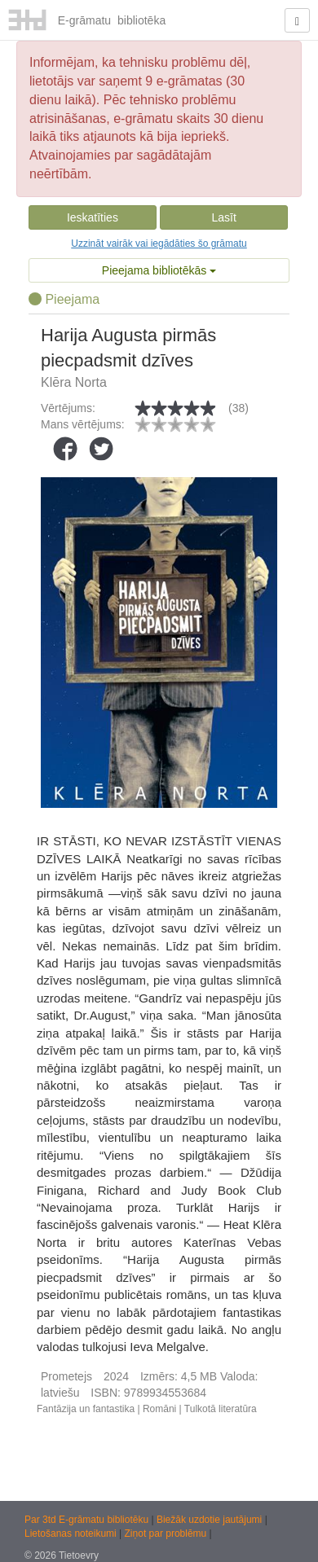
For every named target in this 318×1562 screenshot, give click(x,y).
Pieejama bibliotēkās (159, 270)
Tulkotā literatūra (220, 1409)
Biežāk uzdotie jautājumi (211, 1519)
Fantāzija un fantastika (86, 1409)
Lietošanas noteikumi (71, 1533)
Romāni (159, 1409)
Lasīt (223, 217)
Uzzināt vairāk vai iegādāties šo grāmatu (158, 243)
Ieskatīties (92, 217)
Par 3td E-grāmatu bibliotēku (87, 1519)
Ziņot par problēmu (166, 1533)
